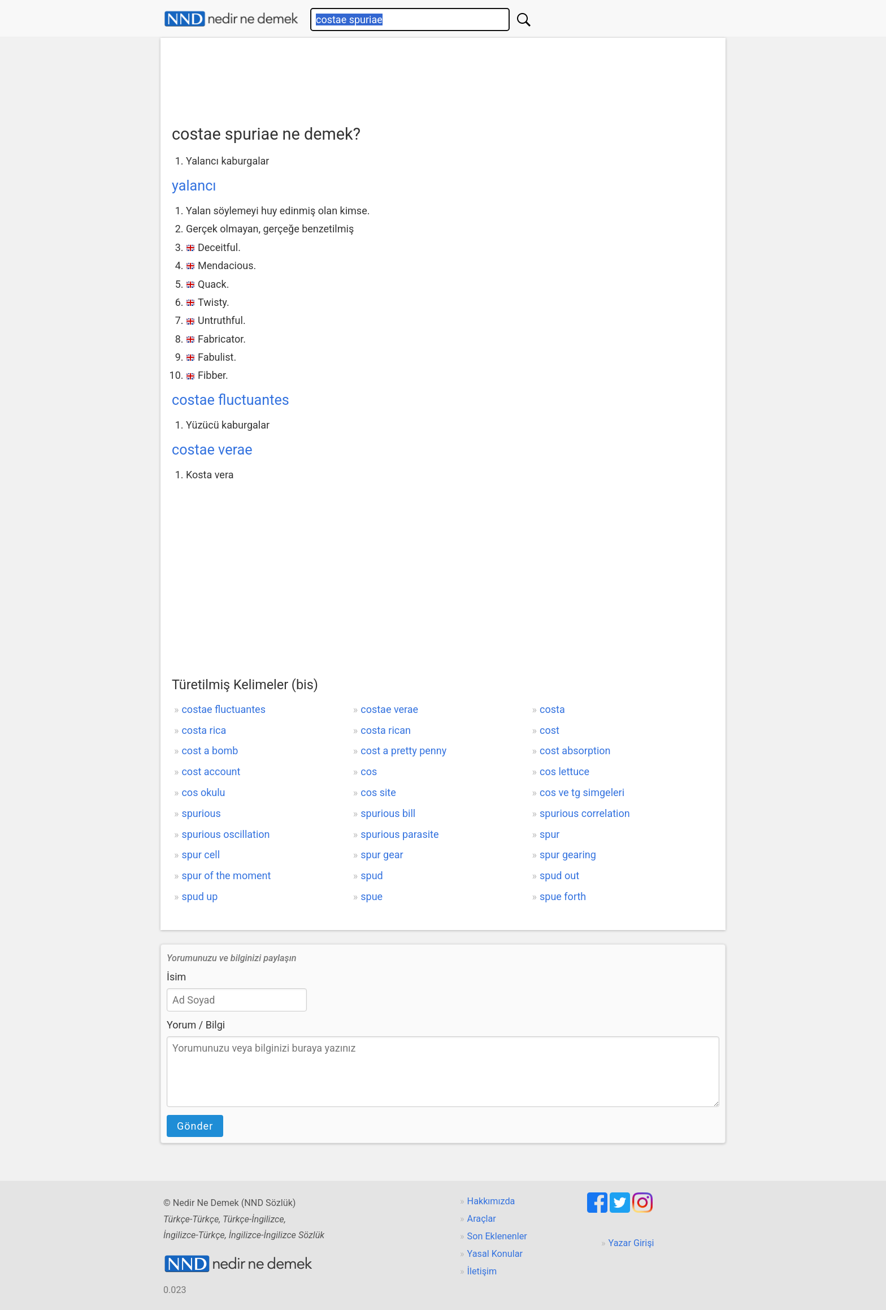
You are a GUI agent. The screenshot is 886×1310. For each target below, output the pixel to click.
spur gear (382, 855)
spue (372, 896)
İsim (176, 977)
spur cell (200, 855)
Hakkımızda (491, 1201)
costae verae (212, 450)
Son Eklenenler (497, 1236)
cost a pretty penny (403, 750)
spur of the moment (226, 875)
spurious (200, 813)
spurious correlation (585, 813)
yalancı (194, 186)
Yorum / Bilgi (196, 1025)
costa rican (386, 730)
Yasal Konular (495, 1253)
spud (372, 875)
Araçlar (481, 1218)
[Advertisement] (443, 77)
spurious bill (388, 813)
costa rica (203, 730)
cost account (210, 771)
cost (549, 730)
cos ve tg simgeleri (582, 792)
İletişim (482, 1271)
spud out (559, 875)
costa (552, 709)
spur (549, 834)
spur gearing (568, 855)
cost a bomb (209, 750)
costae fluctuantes (230, 400)
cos (369, 771)
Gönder (195, 1126)
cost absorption (575, 750)
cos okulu (203, 792)
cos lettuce (564, 771)
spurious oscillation (225, 834)
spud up (199, 896)
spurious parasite (399, 834)
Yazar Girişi (631, 1243)
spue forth (563, 896)
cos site (378, 792)
